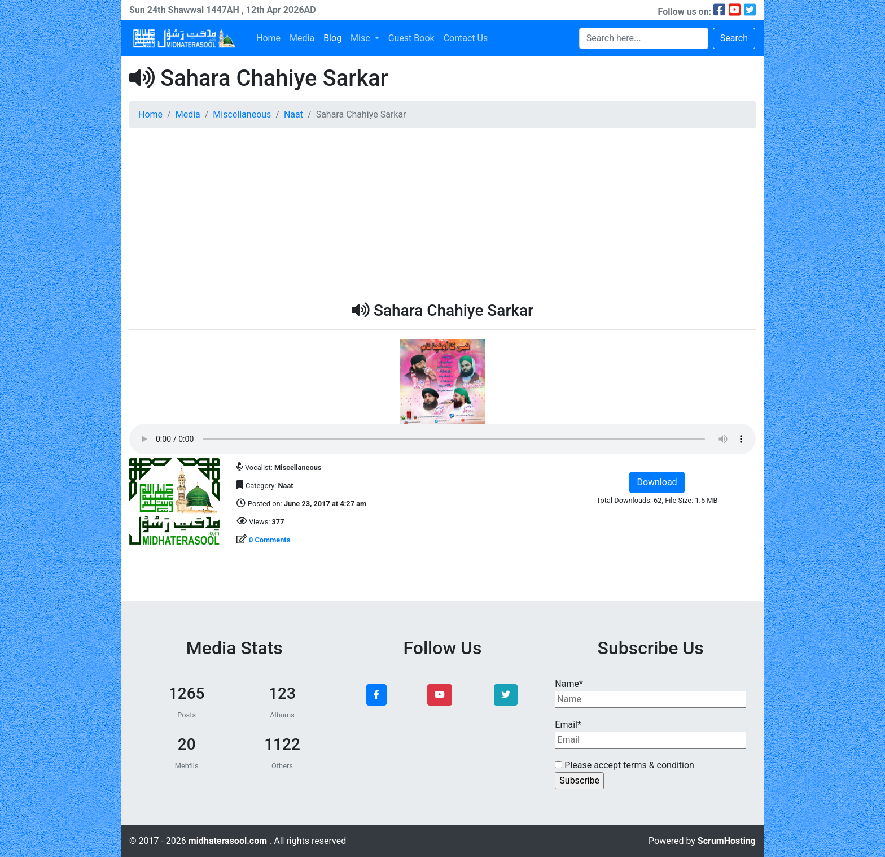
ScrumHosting (727, 841)
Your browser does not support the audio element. (442, 439)
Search (734, 38)
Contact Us (466, 38)
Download (657, 482)
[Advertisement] (442, 216)
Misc (361, 38)
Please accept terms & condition (624, 765)
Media (302, 38)
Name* (650, 693)
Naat (293, 114)
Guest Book (411, 38)
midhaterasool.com (229, 841)
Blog (332, 38)
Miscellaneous (242, 114)
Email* (650, 734)
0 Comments (269, 540)
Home (268, 38)
